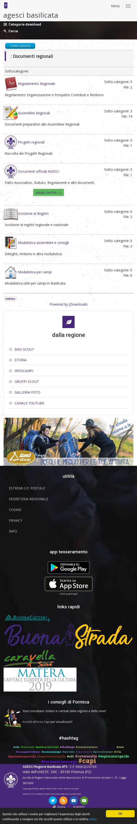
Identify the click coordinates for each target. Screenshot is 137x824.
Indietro (10, 298)
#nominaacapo (51, 751)
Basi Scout (24, 349)
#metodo (68, 751)
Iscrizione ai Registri (33, 213)
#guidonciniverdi (47, 747)
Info (13, 531)
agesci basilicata (30, 15)
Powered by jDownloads (68, 304)
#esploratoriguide (113, 756)
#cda (16, 747)
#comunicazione (87, 747)
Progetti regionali (31, 142)
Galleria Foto (27, 392)
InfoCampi (24, 370)
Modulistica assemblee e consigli (43, 242)
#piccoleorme (103, 751)
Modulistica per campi (35, 271)
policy (93, 819)
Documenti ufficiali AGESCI (38, 171)
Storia (21, 360)
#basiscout (27, 747)
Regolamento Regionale (36, 83)
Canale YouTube (29, 403)
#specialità (84, 751)
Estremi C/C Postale (27, 488)
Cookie (15, 509)
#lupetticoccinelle (51, 756)
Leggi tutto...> (48, 192)
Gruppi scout (27, 381)
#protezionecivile (22, 756)
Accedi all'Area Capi (36, 722)
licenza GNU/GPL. (73, 793)
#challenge (67, 747)
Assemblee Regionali (34, 112)
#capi (87, 760)
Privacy (15, 520)
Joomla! (26, 793)
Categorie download (25, 24)
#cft (70, 756)
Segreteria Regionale (28, 499)
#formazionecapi (59, 761)
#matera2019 (107, 747)
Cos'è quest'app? (69, 593)
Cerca (13, 31)
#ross (120, 747)
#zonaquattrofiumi (28, 751)
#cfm (117, 751)
